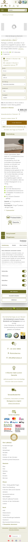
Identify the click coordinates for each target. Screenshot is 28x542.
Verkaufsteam (6, 450)
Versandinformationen (8, 494)
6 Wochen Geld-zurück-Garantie (11, 489)
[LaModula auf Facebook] (16, 541)
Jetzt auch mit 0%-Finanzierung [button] (13, 126)
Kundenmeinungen (8, 445)
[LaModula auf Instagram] (20, 541)
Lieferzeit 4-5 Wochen (11, 58)
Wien (4, 466)
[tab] (14, 134)
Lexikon (5, 503)
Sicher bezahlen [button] (14, 415)
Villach (4, 473)
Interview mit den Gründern (10, 457)
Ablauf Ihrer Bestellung (9, 487)
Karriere (5, 455)
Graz (4, 468)
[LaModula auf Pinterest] (12, 541)
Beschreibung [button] (10, 134)
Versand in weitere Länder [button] (8, 118)
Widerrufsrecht (7, 512)
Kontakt (5, 448)
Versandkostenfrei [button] (14, 395)
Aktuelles (5, 452)
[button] (15, 2)
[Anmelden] (13, 6)
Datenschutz (6, 515)
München (5, 478)
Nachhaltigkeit (6, 496)
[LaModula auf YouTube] (9, 541)
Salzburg (5, 471)
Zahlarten (5, 492)
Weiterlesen (20, 48)
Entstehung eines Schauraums (11, 459)
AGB (4, 510)
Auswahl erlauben (14, 295)
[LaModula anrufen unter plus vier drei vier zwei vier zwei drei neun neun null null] (1, 6)
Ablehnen (14, 300)
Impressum (6, 519)
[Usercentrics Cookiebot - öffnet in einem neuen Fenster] (20, 241)
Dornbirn (5, 475)
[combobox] (17, 10)
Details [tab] (14, 245)
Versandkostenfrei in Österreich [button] (9, 114)
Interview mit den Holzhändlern (11, 501)
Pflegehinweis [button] (10, 237)
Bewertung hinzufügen (8, 14)
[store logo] (4, 2)
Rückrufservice (14, 353)
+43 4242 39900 (14, 349)
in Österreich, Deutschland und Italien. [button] (14, 401)
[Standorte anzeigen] (9, 6)
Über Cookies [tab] (23, 245)
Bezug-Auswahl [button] (10, 233)
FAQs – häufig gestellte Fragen (11, 485)
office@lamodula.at (14, 358)
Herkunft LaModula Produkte (10, 499)
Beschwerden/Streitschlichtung (11, 522)
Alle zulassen (14, 291)
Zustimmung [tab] (5, 245)
